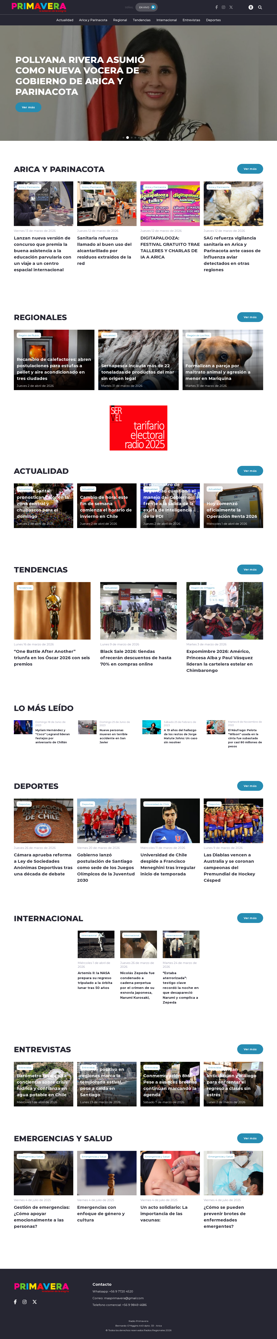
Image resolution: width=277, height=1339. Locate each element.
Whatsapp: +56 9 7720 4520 (113, 1291)
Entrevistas (191, 20)
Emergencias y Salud (31, 1156)
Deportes (213, 20)
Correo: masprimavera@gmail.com (118, 1298)
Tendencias (142, 20)
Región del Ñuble (29, 335)
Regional (120, 20)
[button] (123, 137)
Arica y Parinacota (93, 20)
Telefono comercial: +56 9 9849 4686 (120, 1304)
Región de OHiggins (202, 587)
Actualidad (64, 20)
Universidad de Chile (157, 804)
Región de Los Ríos (198, 335)
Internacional (166, 20)
